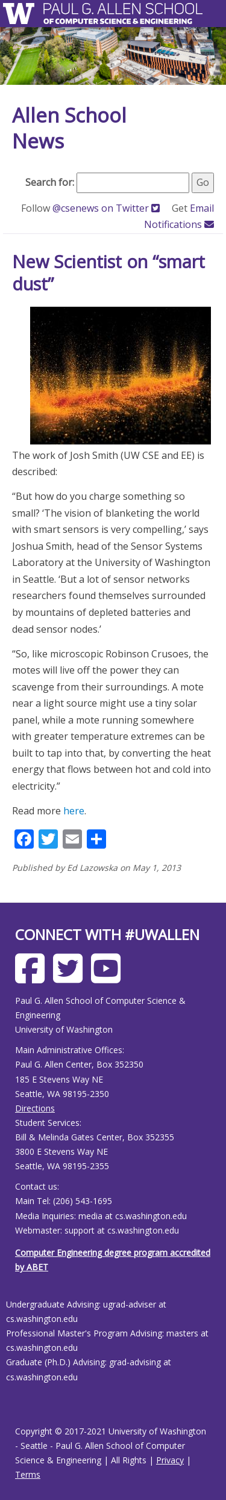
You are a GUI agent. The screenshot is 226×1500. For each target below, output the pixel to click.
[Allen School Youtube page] (109, 977)
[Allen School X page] (71, 977)
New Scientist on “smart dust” (108, 273)
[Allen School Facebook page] (33, 977)
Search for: (49, 182)
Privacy (170, 1460)
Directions (35, 1108)
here (73, 810)
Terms (27, 1474)
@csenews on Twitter (107, 208)
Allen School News (69, 128)
